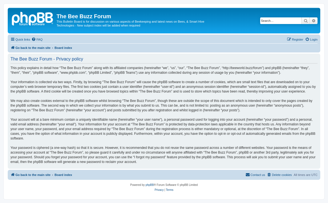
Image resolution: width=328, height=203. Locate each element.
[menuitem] (36, 39)
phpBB (150, 184)
